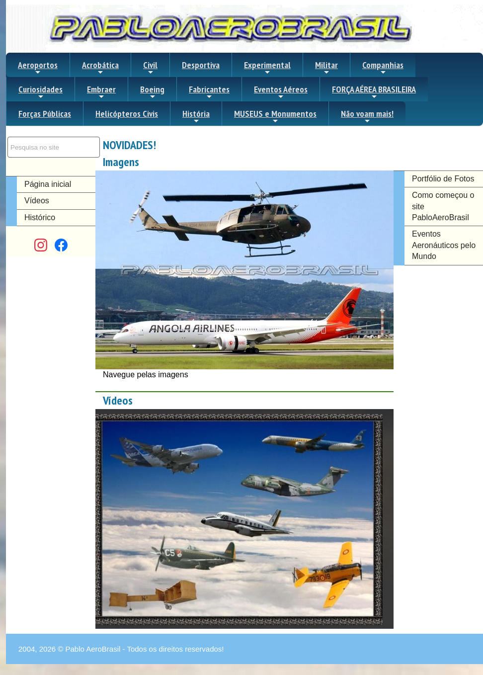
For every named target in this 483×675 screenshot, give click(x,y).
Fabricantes (209, 92)
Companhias (382, 67)
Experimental (267, 67)
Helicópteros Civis (126, 113)
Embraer (101, 92)
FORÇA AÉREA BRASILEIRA (374, 92)
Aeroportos (38, 67)
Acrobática (100, 67)
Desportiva (201, 65)
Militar (326, 67)
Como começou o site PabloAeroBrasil (443, 206)
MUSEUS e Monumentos (275, 116)
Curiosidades (40, 92)
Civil (150, 67)
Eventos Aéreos (281, 92)
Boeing (152, 92)
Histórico (39, 217)
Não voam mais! (367, 116)
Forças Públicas (44, 113)
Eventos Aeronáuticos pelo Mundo (444, 245)
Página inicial (47, 184)
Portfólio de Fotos (443, 178)
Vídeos (36, 200)
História (196, 116)
